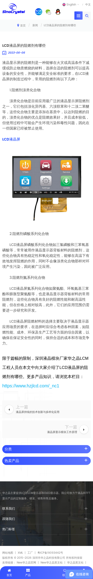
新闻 (35, 25)
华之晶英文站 (75, 563)
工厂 (30, 553)
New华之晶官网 (26, 563)
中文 (88, 4)
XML (20, 553)
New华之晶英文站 (52, 563)
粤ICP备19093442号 (50, 553)
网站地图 (7, 553)
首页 (21, 25)
